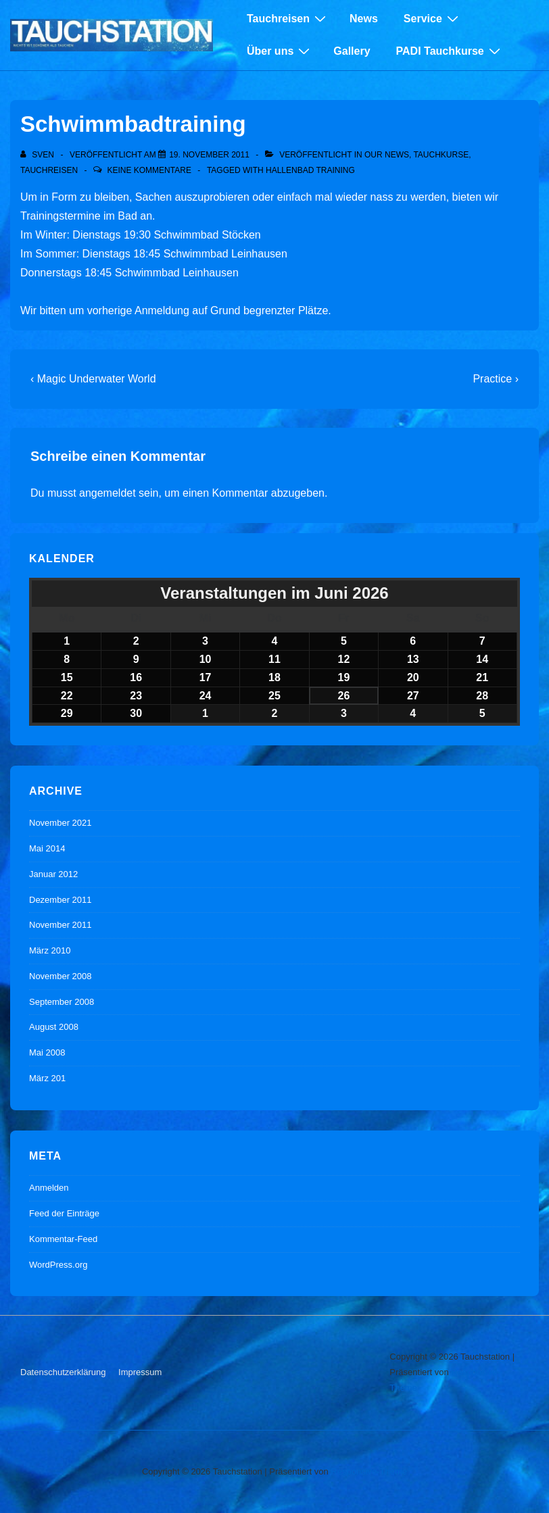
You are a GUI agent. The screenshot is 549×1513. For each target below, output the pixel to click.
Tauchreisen (288, 18)
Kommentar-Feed (63, 1239)
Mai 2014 (47, 848)
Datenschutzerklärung (62, 1372)
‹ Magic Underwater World (93, 379)
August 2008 (53, 1027)
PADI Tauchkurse (450, 50)
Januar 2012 (53, 874)
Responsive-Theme (369, 1471)
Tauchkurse (441, 154)
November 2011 (60, 925)
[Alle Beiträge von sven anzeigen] (38, 154)
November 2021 (60, 823)
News (364, 18)
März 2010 (49, 950)
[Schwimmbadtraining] (209, 154)
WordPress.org (58, 1265)
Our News (386, 154)
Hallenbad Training (310, 170)
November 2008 (60, 976)
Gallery (351, 51)
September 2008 (61, 1002)
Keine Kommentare (149, 170)
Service (433, 18)
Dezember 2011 (60, 900)
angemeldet (107, 493)
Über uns (280, 50)
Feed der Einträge (64, 1213)
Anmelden (49, 1188)
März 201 (47, 1078)
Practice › (496, 379)
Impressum (140, 1372)
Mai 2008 (47, 1052)
